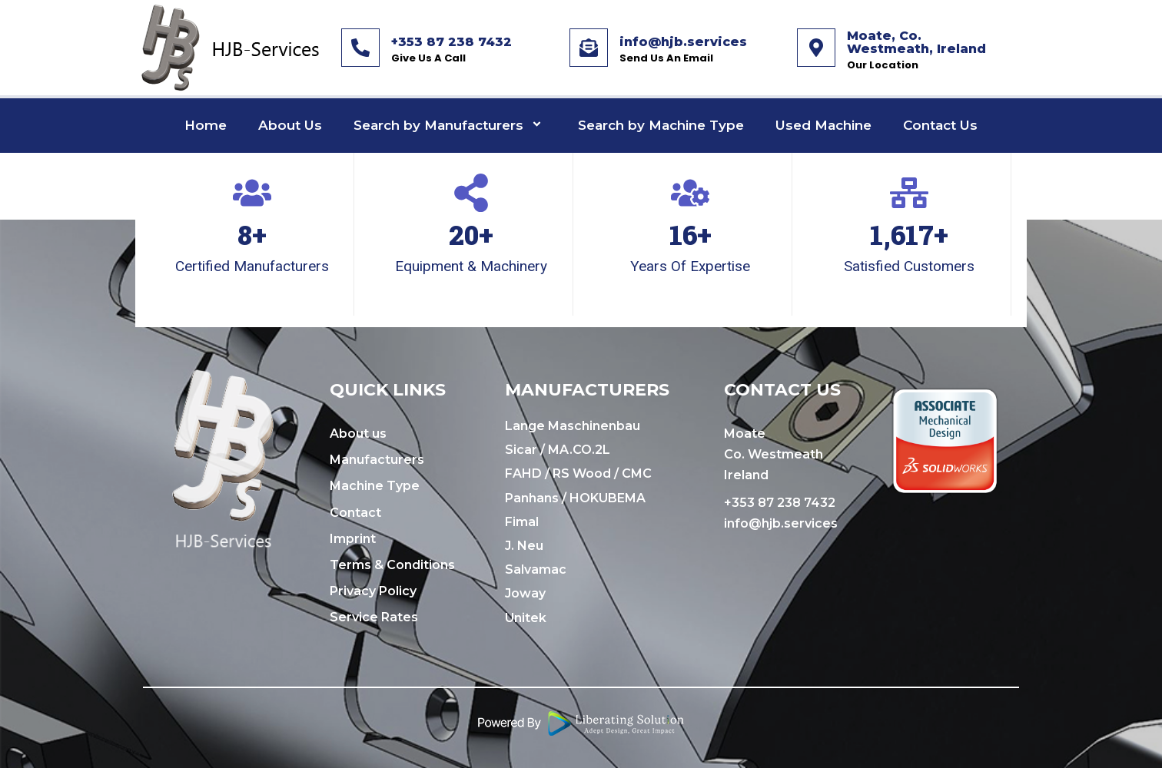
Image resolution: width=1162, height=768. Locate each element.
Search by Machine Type (661, 125)
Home (205, 125)
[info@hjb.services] (588, 47)
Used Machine (823, 125)
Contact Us (940, 125)
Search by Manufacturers (450, 126)
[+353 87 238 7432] (360, 47)
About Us (290, 125)
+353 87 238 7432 (451, 42)
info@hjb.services (683, 42)
